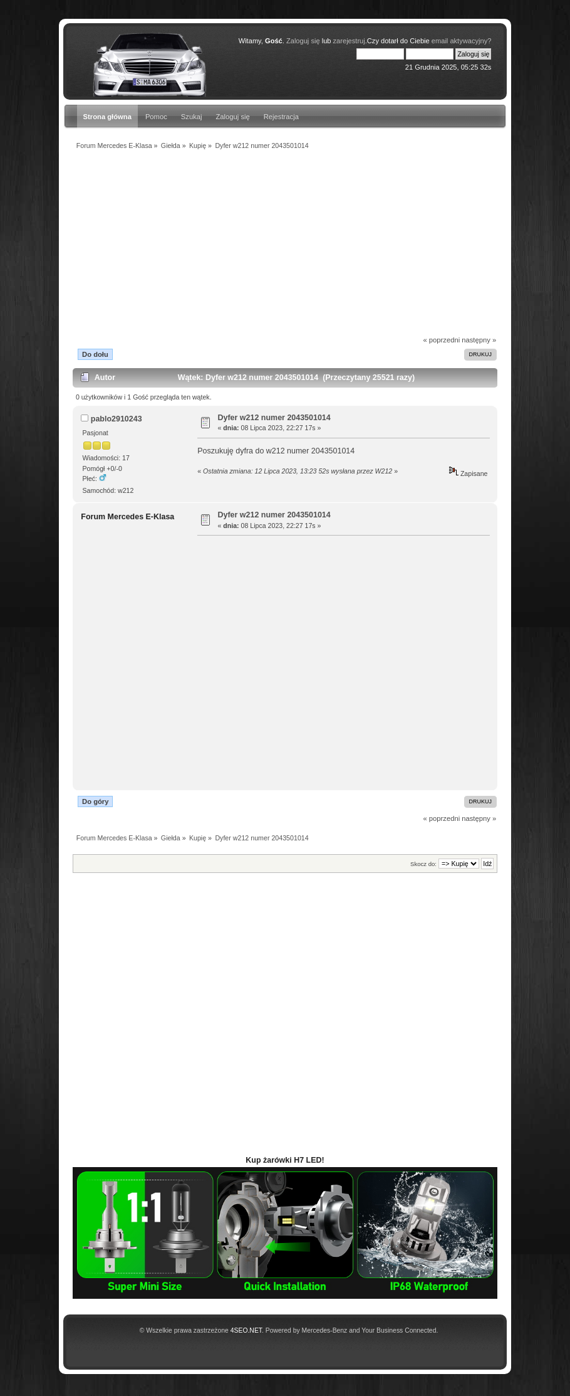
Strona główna (107, 116)
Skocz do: (423, 863)
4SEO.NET (246, 1330)
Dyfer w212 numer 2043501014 (274, 417)
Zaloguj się (233, 116)
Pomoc (156, 116)
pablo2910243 (116, 419)
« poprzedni (441, 340)
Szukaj (191, 116)
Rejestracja (281, 116)
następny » (479, 340)
